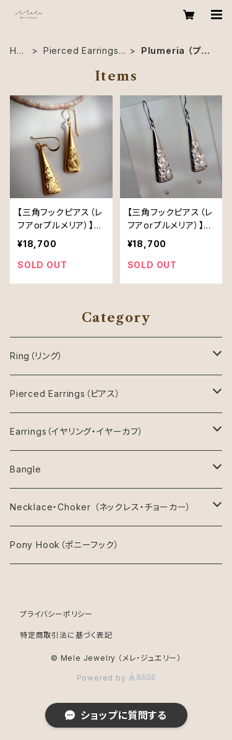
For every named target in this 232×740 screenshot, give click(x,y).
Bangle (25, 469)
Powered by (116, 677)
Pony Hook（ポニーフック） (64, 544)
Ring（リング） (36, 355)
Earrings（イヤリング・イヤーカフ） (77, 431)
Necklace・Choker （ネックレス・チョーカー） (100, 507)
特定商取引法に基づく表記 (66, 635)
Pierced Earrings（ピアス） (81, 51)
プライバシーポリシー (56, 614)
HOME (17, 51)
